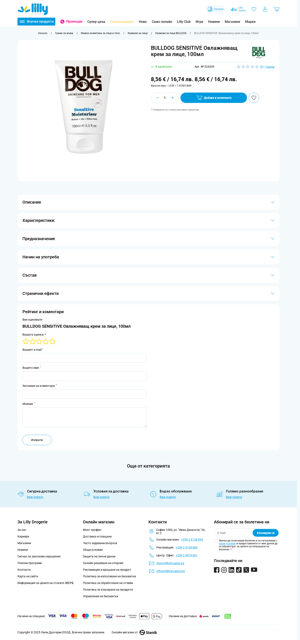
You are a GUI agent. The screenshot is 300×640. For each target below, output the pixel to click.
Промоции (74, 21)
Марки (250, 22)
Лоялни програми (29, 563)
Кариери (23, 536)
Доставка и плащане (97, 536)
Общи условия (93, 549)
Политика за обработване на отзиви (108, 583)
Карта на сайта (27, 576)
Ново (143, 22)
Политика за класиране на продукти (108, 589)
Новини (214, 22)
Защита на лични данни (99, 556)
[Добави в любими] (254, 98)
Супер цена (96, 22)
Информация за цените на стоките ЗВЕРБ (45, 583)
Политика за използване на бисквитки (109, 576)
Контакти (24, 569)
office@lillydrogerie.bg (170, 571)
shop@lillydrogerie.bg (170, 563)
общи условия (227, 543)
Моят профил (92, 529)
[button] (258, 52)
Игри (199, 22)
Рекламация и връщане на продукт (107, 569)
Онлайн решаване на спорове (103, 563)
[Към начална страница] (42, 33)
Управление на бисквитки (100, 596)
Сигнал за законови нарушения (38, 556)
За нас (21, 529)
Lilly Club (184, 22)
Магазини (232, 22)
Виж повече (35, 497)
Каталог (215, 9)
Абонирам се (266, 533)
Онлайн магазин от (134, 632)
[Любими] (254, 9)
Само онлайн (162, 22)
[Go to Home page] (32, 9)
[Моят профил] (265, 9)
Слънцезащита (122, 22)
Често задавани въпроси (100, 543)
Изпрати (37, 440)
